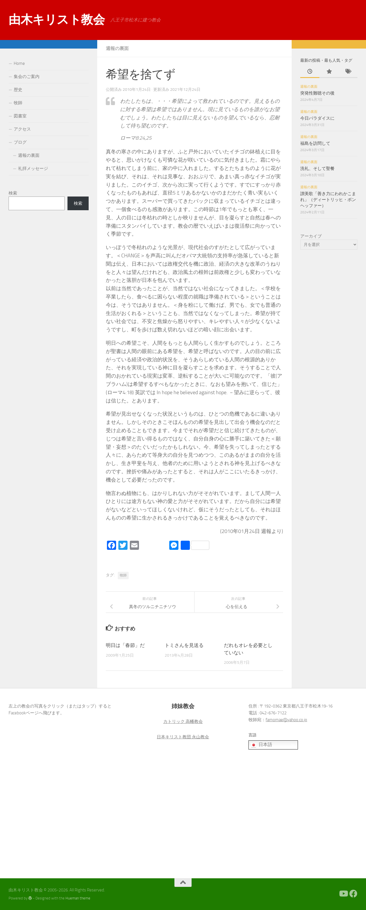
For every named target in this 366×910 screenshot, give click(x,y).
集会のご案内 (26, 76)
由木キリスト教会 (57, 20)
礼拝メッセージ (33, 168)
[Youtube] (343, 894)
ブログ (20, 142)
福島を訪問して (315, 143)
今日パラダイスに (317, 118)
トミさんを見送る (184, 645)
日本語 (261, 744)
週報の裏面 (117, 48)
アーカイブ (311, 236)
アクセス (22, 129)
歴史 (18, 89)
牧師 (123, 575)
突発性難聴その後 (317, 93)
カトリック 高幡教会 (183, 721)
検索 (13, 193)
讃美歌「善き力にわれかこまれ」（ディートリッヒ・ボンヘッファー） (328, 199)
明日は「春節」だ (125, 645)
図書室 (20, 116)
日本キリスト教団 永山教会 (183, 736)
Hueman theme (77, 898)
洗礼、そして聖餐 (317, 168)
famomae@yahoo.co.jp (286, 719)
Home (19, 63)
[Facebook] (353, 894)
